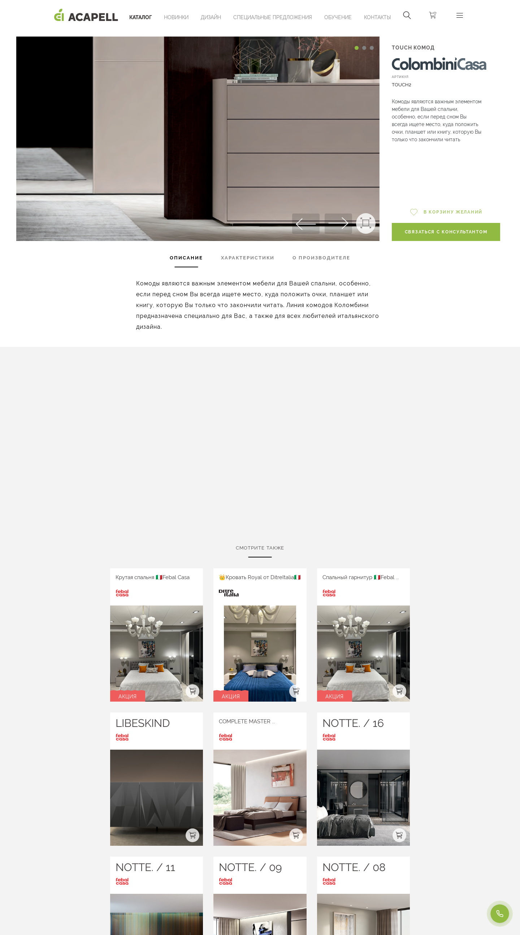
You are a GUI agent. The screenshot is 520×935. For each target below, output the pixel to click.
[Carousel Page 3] (372, 48)
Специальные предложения (272, 17)
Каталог (140, 17)
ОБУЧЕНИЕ (338, 17)
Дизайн (211, 17)
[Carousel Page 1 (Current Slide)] (357, 48)
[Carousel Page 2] (364, 48)
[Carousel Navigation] (197, 33)
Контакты (377, 17)
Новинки (176, 17)
